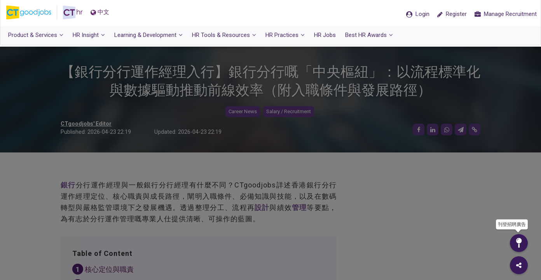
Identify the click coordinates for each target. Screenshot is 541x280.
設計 (262, 207)
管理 (299, 207)
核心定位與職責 (109, 270)
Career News (243, 112)
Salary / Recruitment (288, 112)
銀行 (68, 185)
